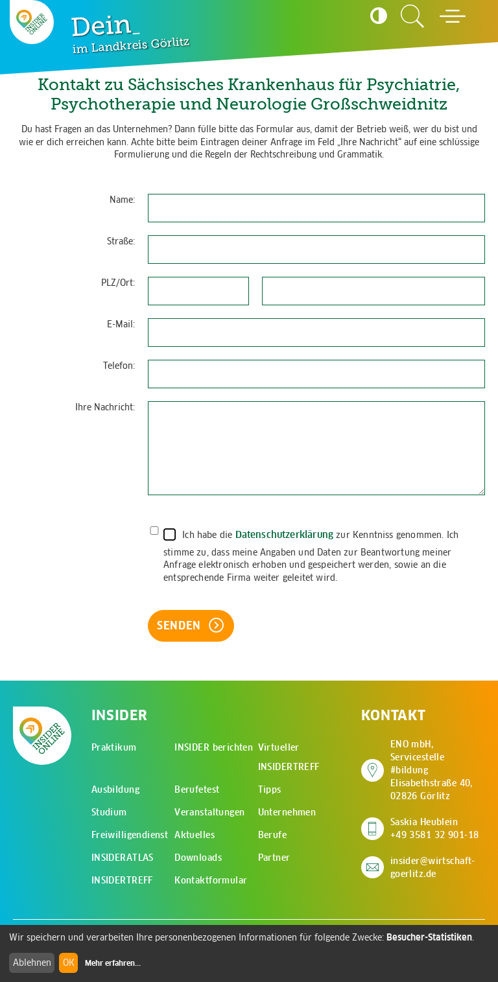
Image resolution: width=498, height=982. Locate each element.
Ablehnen (32, 962)
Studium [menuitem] (109, 812)
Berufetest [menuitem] (196, 789)
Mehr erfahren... (113, 963)
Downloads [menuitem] (198, 857)
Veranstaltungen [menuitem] (209, 812)
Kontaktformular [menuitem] (210, 880)
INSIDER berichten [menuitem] (213, 747)
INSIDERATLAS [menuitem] (122, 857)
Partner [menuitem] (274, 857)
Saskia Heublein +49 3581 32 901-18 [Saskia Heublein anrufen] (434, 828)
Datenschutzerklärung (284, 534)
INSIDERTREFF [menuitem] (122, 880)
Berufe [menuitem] (272, 835)
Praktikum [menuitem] (114, 747)
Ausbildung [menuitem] (115, 789)
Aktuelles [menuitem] (194, 835)
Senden (180, 625)
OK (69, 962)
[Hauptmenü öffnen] (452, 16)
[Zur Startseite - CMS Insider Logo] (31, 22)
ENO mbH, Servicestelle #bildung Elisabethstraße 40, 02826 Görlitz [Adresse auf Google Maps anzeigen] (437, 770)
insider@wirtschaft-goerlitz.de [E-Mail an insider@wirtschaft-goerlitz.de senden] (432, 867)
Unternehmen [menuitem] (287, 812)
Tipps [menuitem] (269, 789)
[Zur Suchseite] (412, 16)
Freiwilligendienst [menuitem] (130, 835)
